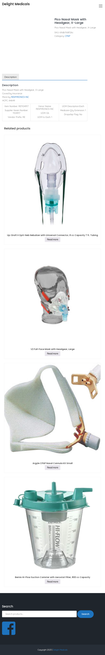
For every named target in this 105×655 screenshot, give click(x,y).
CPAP (14, 11)
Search (85, 614)
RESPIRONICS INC (20, 97)
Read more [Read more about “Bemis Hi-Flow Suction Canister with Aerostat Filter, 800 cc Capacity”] (52, 581)
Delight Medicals (60, 650)
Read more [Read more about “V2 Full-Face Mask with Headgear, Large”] (52, 353)
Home (5, 11)
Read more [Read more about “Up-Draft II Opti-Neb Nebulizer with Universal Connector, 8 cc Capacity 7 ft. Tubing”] (52, 239)
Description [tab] (10, 77)
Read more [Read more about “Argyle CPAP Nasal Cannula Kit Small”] (52, 467)
